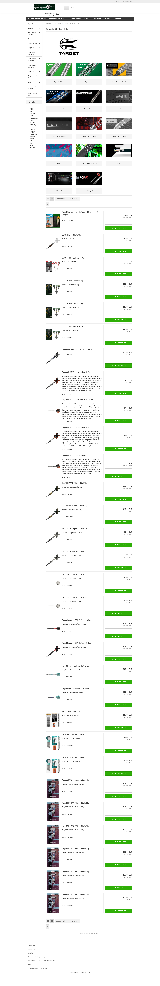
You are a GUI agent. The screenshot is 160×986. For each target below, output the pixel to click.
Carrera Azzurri (32, 39)
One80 (34, 133)
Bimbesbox (34, 113)
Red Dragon (34, 135)
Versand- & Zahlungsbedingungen (38, 967)
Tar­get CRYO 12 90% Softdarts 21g (75, 859)
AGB (29, 975)
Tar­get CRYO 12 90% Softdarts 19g (75, 836)
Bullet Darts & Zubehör (37, 19)
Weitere (118, 19)
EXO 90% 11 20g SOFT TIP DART (75, 608)
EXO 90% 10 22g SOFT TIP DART (75, 562)
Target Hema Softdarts (32, 60)
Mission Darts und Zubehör (101, 19)
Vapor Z (30, 82)
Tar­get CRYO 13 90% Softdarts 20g (75, 905)
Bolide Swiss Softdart (32, 33)
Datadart (34, 120)
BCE (34, 112)
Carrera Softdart (33, 43)
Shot (34, 144)
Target (34, 145)
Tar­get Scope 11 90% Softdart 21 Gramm (78, 654)
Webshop (73, 983)
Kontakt (30, 963)
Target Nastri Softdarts (32, 66)
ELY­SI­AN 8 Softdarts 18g (71, 246)
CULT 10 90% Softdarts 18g (72, 291)
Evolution (34, 122)
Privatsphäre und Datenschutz (37, 978)
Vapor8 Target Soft (32, 94)
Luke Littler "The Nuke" (79, 19)
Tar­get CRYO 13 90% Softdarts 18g (75, 882)
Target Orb (31, 71)
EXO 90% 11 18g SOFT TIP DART (75, 585)
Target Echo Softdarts (31, 53)
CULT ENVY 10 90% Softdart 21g (74, 516)
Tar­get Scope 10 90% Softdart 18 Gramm (78, 631)
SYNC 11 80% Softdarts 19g (73, 268)
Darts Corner (34, 119)
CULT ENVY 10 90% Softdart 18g (74, 494)
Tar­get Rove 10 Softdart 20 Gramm (75, 699)
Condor (34, 117)
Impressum (31, 960)
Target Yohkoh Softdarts (32, 77)
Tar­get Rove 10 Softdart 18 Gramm (75, 676)
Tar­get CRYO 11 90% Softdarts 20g (75, 814)
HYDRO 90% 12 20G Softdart (73, 768)
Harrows (34, 124)
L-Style (34, 128)
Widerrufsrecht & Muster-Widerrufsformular (41, 971)
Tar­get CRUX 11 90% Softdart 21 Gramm (78, 466)
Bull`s (34, 115)
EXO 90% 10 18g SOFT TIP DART (75, 539)
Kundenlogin (127, 1)
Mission (34, 129)
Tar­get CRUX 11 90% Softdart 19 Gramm (78, 438)
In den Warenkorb (118, 239)
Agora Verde (32, 28)
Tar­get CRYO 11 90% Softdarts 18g (75, 791)
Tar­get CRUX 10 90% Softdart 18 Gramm (78, 383)
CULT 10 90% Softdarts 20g (72, 314)
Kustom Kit (34, 126)
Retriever (34, 136)
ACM (34, 108)
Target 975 (31, 48)
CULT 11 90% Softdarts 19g (72, 337)
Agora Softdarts (33, 24)
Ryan (34, 142)
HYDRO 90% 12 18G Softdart (73, 745)
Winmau (34, 147)
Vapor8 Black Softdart (32, 88)
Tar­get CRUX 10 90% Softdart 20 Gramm (78, 410)
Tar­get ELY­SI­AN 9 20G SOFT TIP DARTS (77, 360)
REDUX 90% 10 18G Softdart (73, 722)
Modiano (34, 131)
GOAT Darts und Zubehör (58, 19)
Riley (34, 140)
